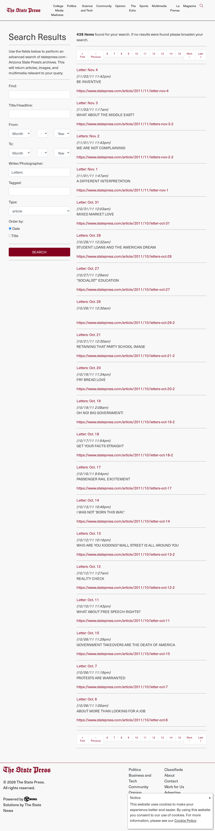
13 (162, 53)
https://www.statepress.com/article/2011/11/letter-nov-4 (123, 90)
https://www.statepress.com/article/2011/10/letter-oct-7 (122, 686)
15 (179, 53)
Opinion (120, 6)
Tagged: (15, 182)
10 (136, 53)
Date (14, 228)
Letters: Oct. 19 (89, 401)
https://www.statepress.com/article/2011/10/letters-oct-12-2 (126, 587)
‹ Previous (96, 55)
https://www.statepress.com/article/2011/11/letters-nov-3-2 (125, 124)
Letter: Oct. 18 (88, 434)
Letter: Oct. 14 (88, 500)
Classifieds (173, 769)
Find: (13, 86)
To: (11, 143)
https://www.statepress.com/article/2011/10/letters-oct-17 (124, 488)
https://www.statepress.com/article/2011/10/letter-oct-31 (123, 223)
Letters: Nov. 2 (88, 136)
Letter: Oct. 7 (87, 666)
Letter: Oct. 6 (87, 699)
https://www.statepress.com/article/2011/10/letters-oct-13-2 (126, 554)
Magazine (189, 6)
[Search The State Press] (201, 10)
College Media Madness (57, 10)
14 (170, 53)
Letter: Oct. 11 (88, 599)
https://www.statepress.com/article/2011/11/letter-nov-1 (123, 190)
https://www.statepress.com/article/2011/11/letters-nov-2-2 (125, 157)
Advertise (172, 792)
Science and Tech (87, 8)
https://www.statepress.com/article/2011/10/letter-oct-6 (122, 720)
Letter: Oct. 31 (88, 202)
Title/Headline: (21, 105)
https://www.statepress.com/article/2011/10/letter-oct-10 (123, 653)
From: (13, 124)
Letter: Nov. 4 (87, 69)
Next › (189, 55)
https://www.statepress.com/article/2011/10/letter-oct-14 (123, 521)
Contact (171, 781)
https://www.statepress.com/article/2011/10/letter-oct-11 (123, 620)
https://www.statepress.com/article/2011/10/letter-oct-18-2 (125, 455)
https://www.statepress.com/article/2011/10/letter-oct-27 (123, 289)
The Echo (132, 8)
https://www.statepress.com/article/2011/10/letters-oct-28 (124, 256)
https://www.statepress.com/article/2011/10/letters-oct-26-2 (126, 322)
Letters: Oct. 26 (89, 301)
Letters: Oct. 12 (89, 566)
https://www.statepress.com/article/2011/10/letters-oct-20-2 (126, 388)
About (169, 775)
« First (82, 55)
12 (153, 53)
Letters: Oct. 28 (89, 235)
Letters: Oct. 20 (89, 367)
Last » (200, 55)
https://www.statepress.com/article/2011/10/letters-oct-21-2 (126, 355)
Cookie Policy (185, 820)
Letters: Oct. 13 (89, 533)
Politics (71, 6)
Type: (13, 202)
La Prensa (174, 8)
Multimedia (159, 6)
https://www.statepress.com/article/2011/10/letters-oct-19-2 (126, 422)
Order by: (16, 221)
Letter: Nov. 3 (87, 102)
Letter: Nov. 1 (87, 169)
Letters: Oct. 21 (89, 334)
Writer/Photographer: (26, 163)
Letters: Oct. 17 (89, 467)
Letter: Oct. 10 (88, 633)
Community (104, 6)
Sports (144, 6)
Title (13, 235)
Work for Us (174, 786)
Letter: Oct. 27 (88, 268)
